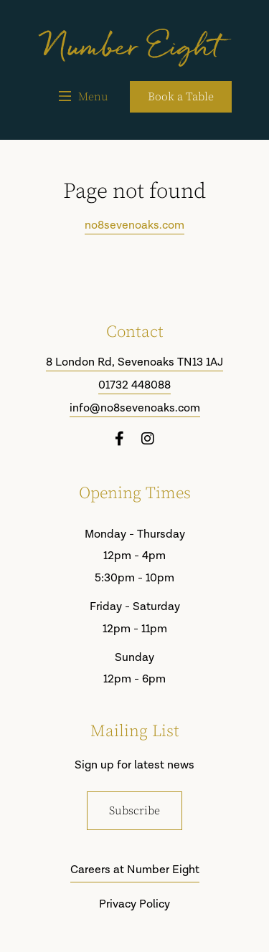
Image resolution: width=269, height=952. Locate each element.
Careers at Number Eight (134, 869)
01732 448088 (134, 386)
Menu (83, 97)
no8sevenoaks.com (134, 226)
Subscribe (134, 811)
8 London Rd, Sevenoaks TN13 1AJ (134, 363)
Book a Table (181, 97)
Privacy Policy (134, 904)
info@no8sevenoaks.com (135, 408)
